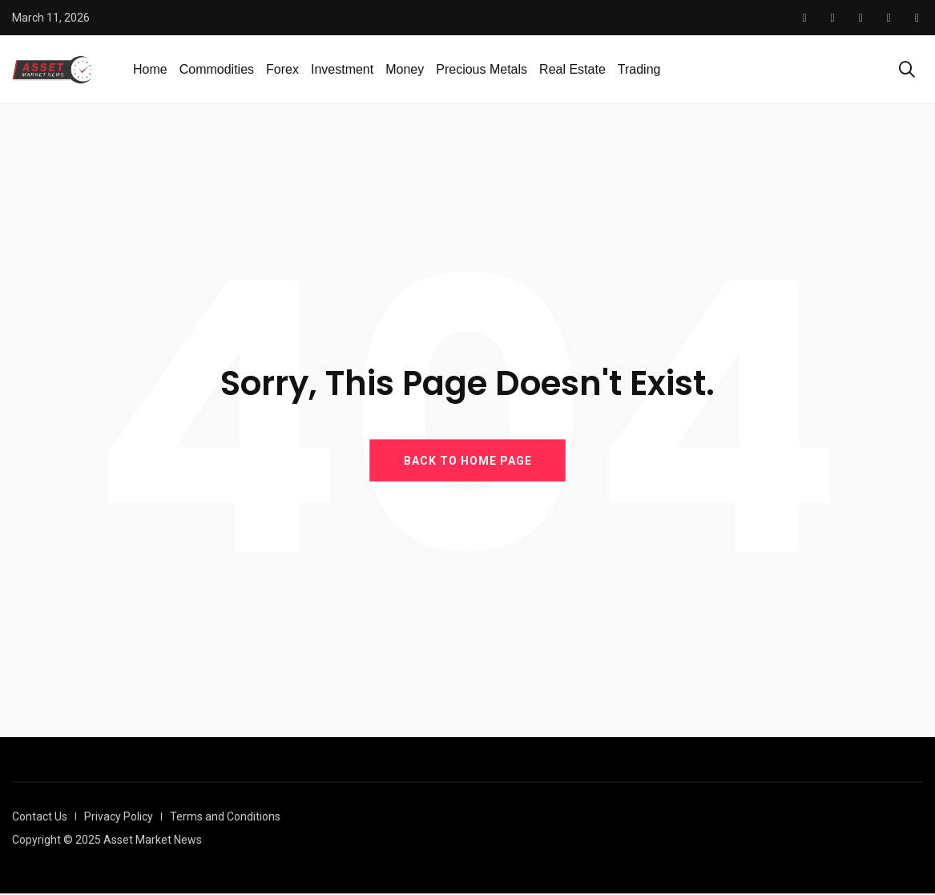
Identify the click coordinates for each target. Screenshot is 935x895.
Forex (282, 70)
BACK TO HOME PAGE (468, 461)
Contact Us (39, 818)
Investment (342, 70)
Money (404, 70)
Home (150, 70)
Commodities (216, 70)
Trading (639, 70)
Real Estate (572, 70)
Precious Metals (481, 70)
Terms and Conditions (225, 818)
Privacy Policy (118, 818)
